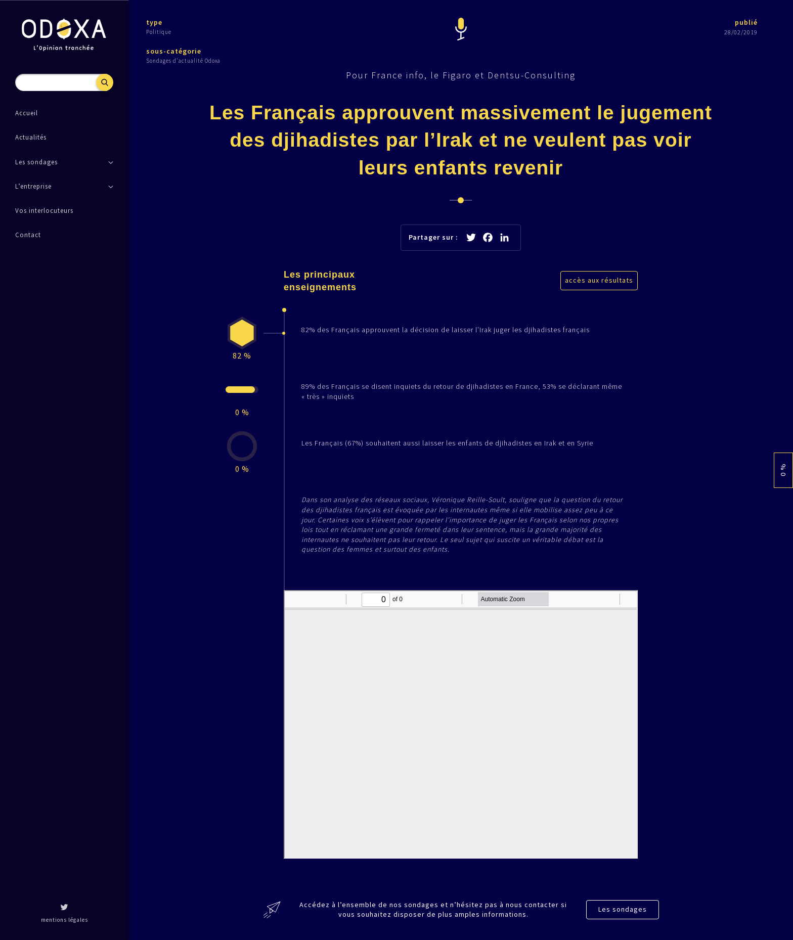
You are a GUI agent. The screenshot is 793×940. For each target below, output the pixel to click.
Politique (158, 31)
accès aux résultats (599, 280)
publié (746, 22)
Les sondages (622, 909)
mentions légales (64, 919)
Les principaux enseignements (320, 281)
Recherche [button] (104, 82)
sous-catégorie (173, 51)
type (154, 22)
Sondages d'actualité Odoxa (183, 60)
